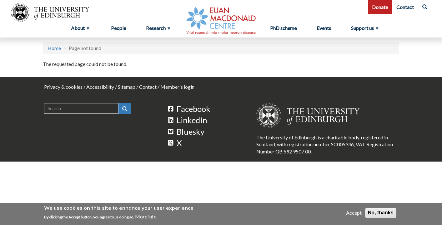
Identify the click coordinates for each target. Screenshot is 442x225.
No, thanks (381, 213)
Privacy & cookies (63, 87)
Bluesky (186, 131)
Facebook (189, 108)
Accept (354, 213)
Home (54, 48)
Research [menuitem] (156, 29)
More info (146, 216)
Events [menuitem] (324, 28)
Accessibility (100, 87)
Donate (380, 7)
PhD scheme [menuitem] (283, 28)
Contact (405, 7)
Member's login (177, 87)
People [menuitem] (118, 28)
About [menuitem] (78, 29)
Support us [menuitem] (365, 29)
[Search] (425, 7)
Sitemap (126, 87)
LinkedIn (187, 120)
